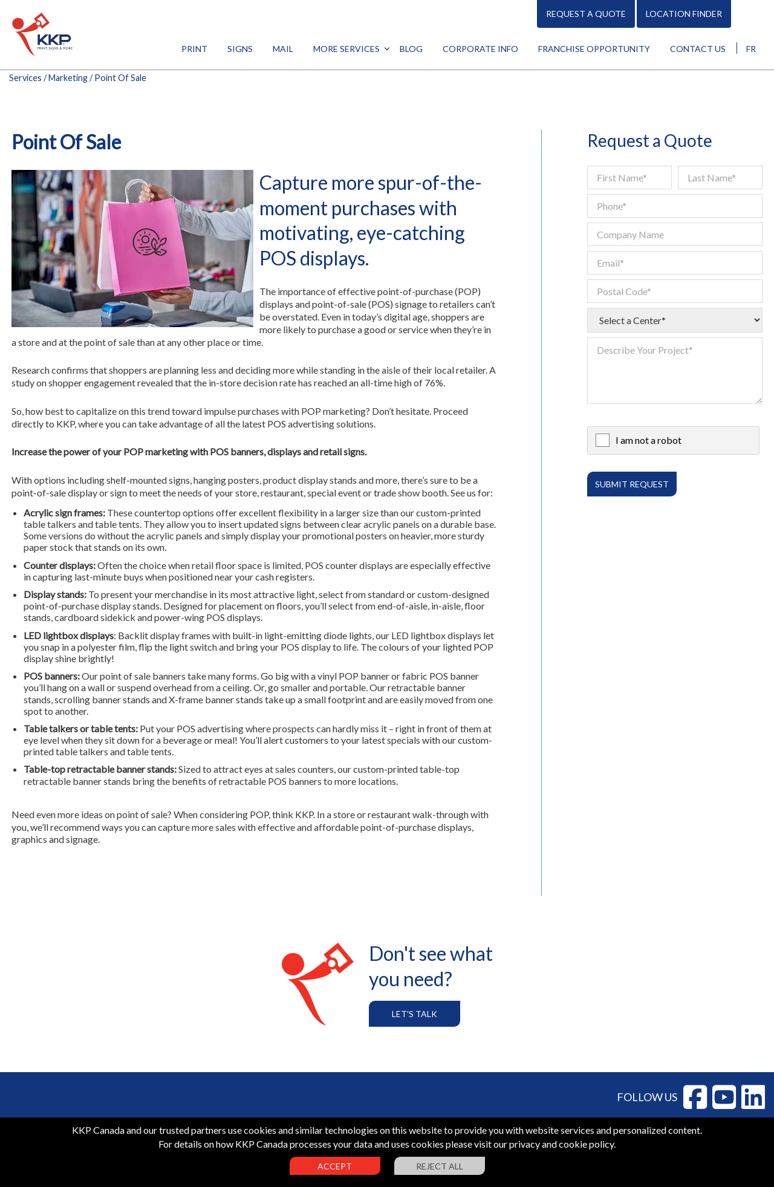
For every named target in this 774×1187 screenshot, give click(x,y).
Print (194, 49)
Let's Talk (414, 1014)
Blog (411, 49)
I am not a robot (648, 440)
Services (25, 78)
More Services (346, 49)
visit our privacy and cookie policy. (545, 1144)
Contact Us (698, 49)
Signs (240, 49)
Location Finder (684, 13)
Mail (283, 49)
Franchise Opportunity (594, 49)
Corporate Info (480, 49)
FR (751, 49)
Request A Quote (586, 13)
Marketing (68, 78)
